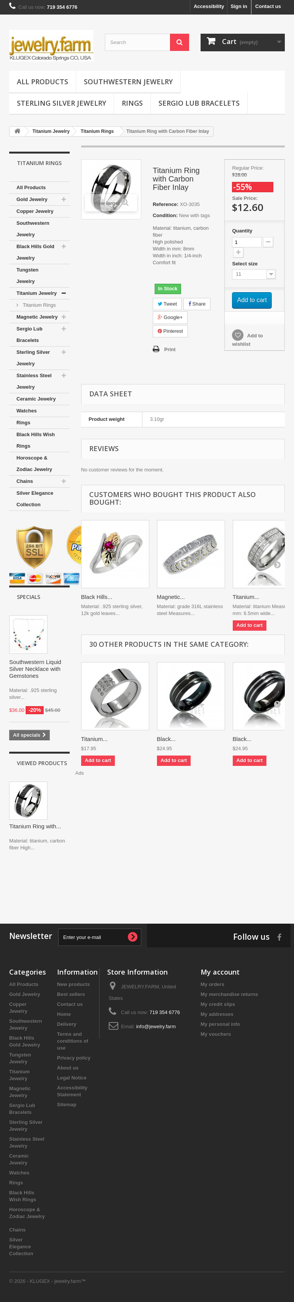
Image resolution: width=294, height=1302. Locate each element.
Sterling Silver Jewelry (61, 103)
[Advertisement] (147, 885)
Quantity (242, 231)
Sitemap (67, 1104)
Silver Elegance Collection (34, 498)
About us (67, 1068)
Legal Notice (72, 1078)
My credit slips (218, 1004)
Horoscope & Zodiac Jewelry (34, 463)
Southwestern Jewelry (128, 81)
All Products (42, 81)
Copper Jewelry (35, 211)
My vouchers (216, 1034)
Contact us (268, 6)
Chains (24, 481)
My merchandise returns (229, 994)
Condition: (165, 215)
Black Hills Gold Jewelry (35, 252)
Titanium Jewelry (36, 293)
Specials (28, 596)
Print (170, 349)
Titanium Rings (38, 305)
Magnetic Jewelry (37, 317)
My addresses (217, 1014)
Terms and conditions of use (72, 1041)
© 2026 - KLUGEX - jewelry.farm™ (47, 1281)
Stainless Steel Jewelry (34, 381)
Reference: (165, 204)
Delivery (67, 1024)
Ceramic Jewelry (36, 399)
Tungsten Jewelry (27, 275)
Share (197, 304)
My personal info (220, 1024)
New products (73, 984)
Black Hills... (97, 597)
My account (220, 971)
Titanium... (246, 597)
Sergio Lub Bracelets (199, 103)
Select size (245, 264)
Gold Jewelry (31, 199)
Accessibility (209, 6)
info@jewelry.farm (156, 1026)
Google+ (170, 317)
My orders (212, 984)
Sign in (238, 6)
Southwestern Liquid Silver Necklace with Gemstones (35, 669)
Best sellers (71, 994)
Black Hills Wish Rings (35, 440)
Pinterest (170, 331)
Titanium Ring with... (35, 826)
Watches (26, 411)
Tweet (167, 304)
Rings (132, 103)
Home (64, 1014)
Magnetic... (171, 597)
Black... (166, 739)
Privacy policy (73, 1058)
